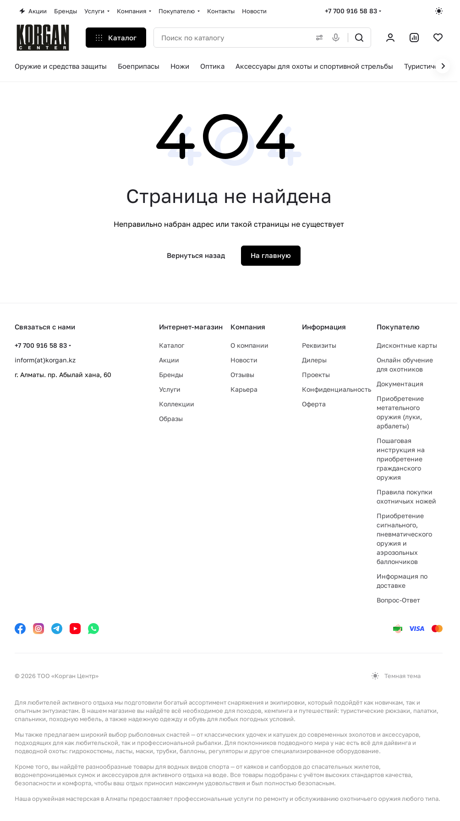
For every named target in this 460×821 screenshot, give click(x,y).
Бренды (171, 374)
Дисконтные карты (407, 345)
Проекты (316, 374)
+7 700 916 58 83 (351, 11)
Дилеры (314, 360)
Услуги (170, 389)
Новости (243, 360)
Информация (324, 327)
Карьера (243, 389)
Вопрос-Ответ (398, 600)
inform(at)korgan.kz (45, 360)
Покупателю (398, 327)
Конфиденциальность (336, 389)
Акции (169, 360)
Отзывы (242, 374)
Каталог (171, 345)
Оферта (314, 404)
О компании (249, 345)
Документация (400, 384)
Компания (247, 327)
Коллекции (176, 404)
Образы (171, 418)
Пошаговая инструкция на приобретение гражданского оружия (401, 459)
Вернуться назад (196, 255)
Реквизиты (319, 345)
